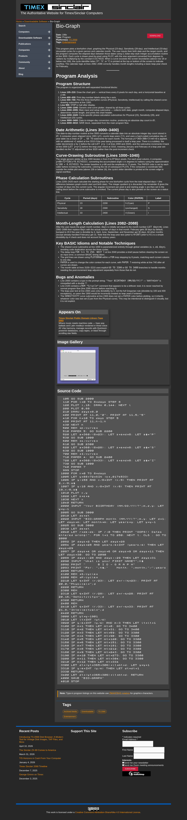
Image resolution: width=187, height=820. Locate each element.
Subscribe (130, 769)
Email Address (130, 739)
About (35, 68)
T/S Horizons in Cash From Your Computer (40, 758)
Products (35, 56)
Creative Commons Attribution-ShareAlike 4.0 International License (107, 812)
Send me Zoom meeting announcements (144, 765)
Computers (35, 32)
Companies (35, 50)
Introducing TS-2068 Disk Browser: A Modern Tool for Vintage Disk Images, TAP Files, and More (41, 739)
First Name (128, 750)
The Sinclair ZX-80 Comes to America (37, 750)
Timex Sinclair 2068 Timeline (33, 766)
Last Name (128, 756)
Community (35, 62)
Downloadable (87, 711)
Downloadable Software (35, 38)
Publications (35, 44)
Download (155, 36)
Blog (21, 74)
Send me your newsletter (136, 763)
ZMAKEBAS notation (119, 693)
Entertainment (69, 42)
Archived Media (70, 711)
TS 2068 (73, 40)
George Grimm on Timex (31, 774)
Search (22, 26)
